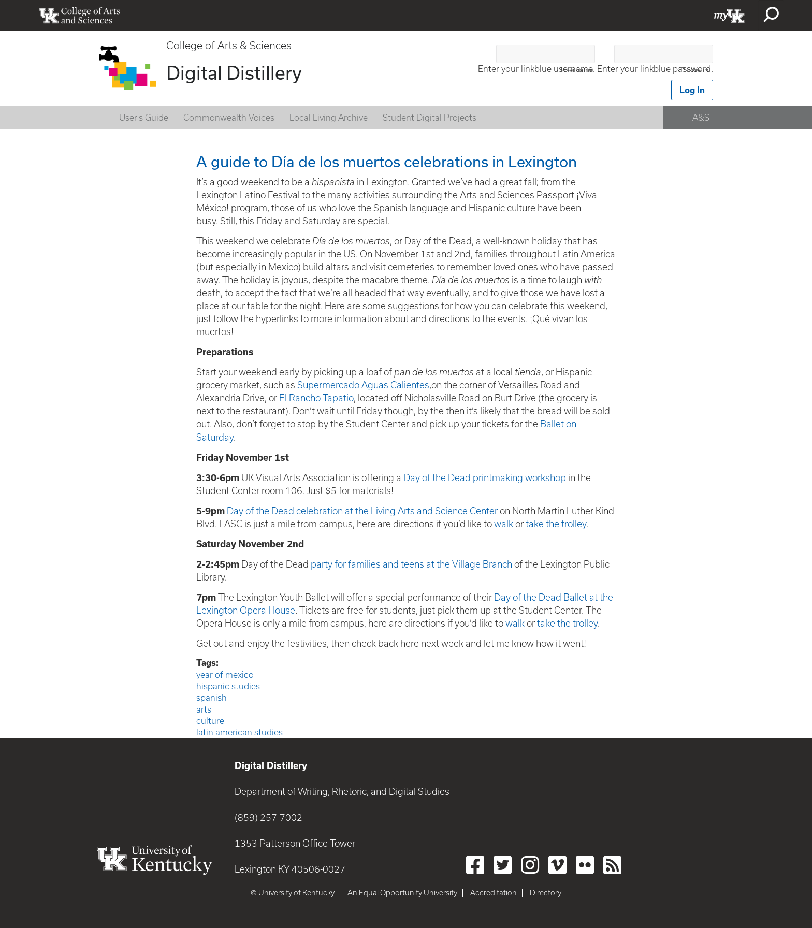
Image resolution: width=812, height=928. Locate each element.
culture (210, 721)
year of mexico (225, 674)
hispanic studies (228, 686)
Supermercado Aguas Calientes (363, 385)
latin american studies (239, 732)
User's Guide (143, 117)
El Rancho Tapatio (316, 398)
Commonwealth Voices (228, 117)
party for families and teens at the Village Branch (411, 564)
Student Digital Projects (429, 117)
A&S (700, 117)
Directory (545, 893)
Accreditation (493, 893)
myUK (729, 15)
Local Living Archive (328, 117)
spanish (211, 697)
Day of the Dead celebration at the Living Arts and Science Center (363, 511)
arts (203, 709)
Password (695, 70)
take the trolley (556, 524)
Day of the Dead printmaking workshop (485, 478)
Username (577, 70)
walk (503, 524)
